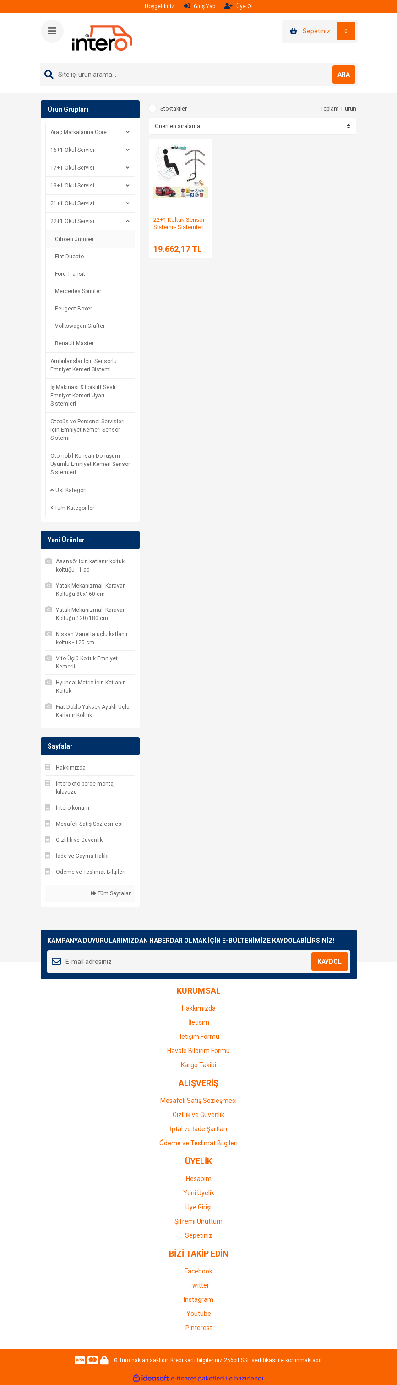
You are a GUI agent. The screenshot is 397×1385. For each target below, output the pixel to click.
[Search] (199, 74)
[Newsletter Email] (198, 961)
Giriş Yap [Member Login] (199, 6)
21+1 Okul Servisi (72, 203)
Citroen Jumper (74, 239)
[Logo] (102, 37)
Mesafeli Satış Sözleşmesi (198, 1100)
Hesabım (199, 1178)
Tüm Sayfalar (111, 893)
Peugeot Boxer (73, 308)
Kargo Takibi (198, 1065)
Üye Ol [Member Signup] (238, 6)
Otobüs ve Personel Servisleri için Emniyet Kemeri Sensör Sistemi (87, 429)
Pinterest (198, 1328)
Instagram (198, 1299)
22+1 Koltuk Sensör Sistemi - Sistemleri (179, 223)
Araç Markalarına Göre (78, 132)
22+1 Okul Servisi (72, 221)
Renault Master (74, 343)
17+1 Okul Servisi (72, 168)
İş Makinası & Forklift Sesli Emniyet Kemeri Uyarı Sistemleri (82, 395)
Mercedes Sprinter (78, 291)
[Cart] (320, 31)
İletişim (198, 1022)
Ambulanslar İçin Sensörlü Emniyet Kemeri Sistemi (83, 365)
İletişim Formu (198, 1036)
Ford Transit (70, 274)
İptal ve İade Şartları (198, 1129)
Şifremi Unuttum (198, 1221)
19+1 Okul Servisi (72, 185)
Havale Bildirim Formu (198, 1050)
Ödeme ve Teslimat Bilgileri (198, 1143)
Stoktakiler (173, 109)
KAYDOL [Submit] (329, 961)
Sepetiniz (198, 1235)
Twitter (198, 1285)
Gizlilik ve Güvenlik (198, 1114)
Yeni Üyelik (198, 1193)
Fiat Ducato (69, 256)
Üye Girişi (198, 1207)
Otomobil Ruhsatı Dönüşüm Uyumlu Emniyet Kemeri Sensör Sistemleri (90, 464)
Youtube (198, 1313)
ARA (343, 74)
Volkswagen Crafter (80, 326)
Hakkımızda (199, 1008)
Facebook (198, 1271)
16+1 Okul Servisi (72, 150)
